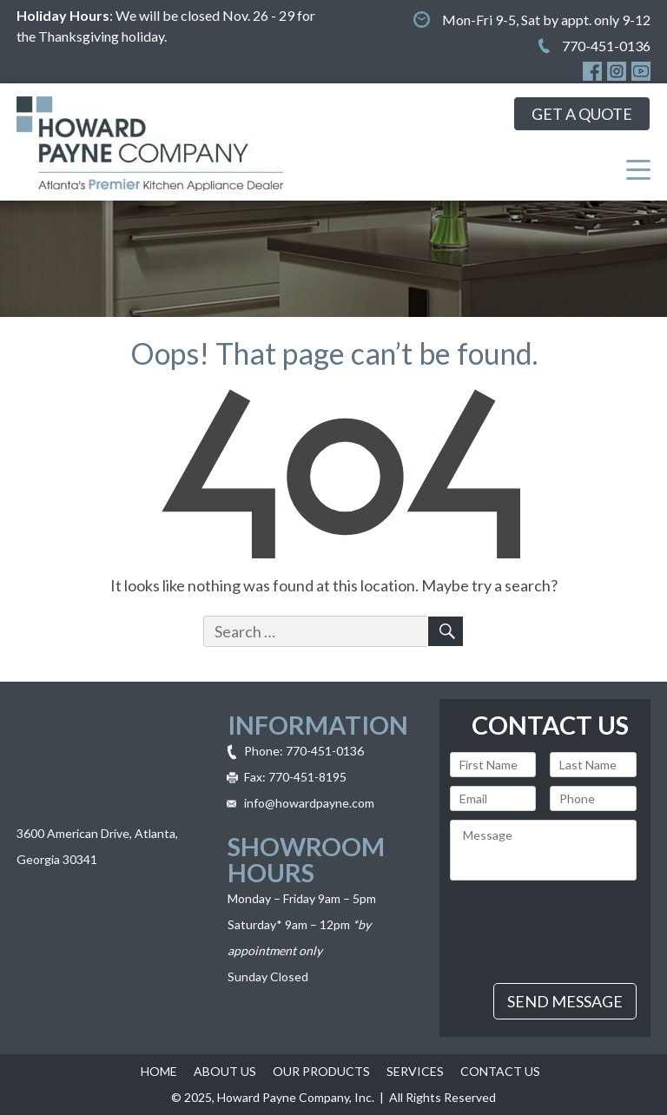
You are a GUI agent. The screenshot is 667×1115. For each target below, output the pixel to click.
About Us (225, 1071)
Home (159, 1071)
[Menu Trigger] (638, 168)
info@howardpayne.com (309, 802)
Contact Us (500, 1071)
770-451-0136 (606, 45)
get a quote (582, 113)
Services (415, 1071)
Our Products (321, 1071)
